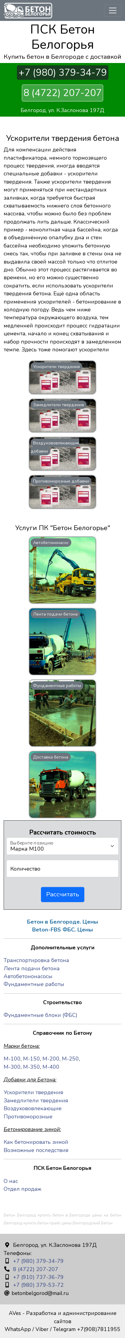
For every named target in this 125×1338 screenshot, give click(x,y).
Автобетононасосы (28, 976)
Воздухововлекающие (33, 1108)
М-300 (12, 1067)
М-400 (50, 1067)
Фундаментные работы (57, 685)
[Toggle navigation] (112, 10)
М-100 (12, 1058)
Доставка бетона (50, 757)
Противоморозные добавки (61, 481)
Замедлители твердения (58, 405)
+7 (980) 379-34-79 (63, 72)
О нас (11, 1181)
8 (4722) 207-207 (62, 92)
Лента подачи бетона (55, 614)
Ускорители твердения (56, 367)
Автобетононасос (51, 543)
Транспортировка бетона (36, 960)
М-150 (31, 1058)
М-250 (70, 1058)
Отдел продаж (22, 1189)
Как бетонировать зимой (36, 1142)
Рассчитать (62, 894)
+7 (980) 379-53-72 (38, 1285)
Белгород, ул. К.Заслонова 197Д (62, 110)
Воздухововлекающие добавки (55, 447)
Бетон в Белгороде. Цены (62, 922)
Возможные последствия (36, 1150)
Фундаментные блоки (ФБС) (40, 1015)
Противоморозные (28, 1116)
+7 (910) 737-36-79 (38, 1277)
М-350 (31, 1067)
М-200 (50, 1058)
